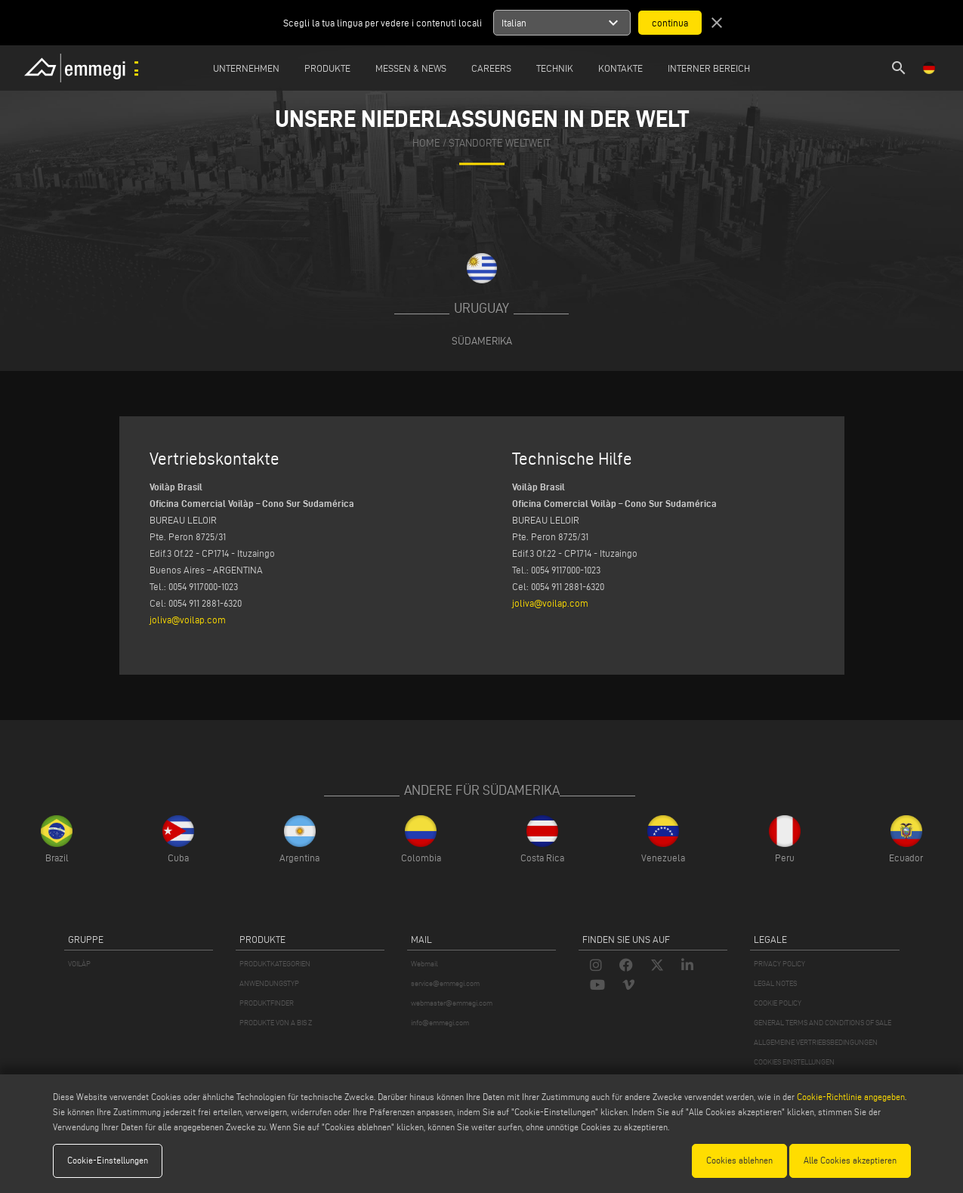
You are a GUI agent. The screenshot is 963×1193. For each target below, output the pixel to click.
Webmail (424, 964)
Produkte (327, 68)
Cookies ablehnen (739, 1160)
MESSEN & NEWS (410, 68)
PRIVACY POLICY (779, 964)
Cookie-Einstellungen (107, 1160)
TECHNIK (554, 68)
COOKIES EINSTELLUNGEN (794, 1062)
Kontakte (620, 68)
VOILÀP (79, 964)
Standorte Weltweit (500, 144)
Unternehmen (246, 68)
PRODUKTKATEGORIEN (274, 964)
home (426, 144)
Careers (491, 68)
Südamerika (482, 341)
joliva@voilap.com (188, 619)
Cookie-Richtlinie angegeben (851, 1097)
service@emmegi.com (445, 983)
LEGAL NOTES (775, 983)
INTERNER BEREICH (709, 68)
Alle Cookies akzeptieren (850, 1160)
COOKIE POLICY (777, 1003)
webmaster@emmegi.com (451, 1003)
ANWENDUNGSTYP (269, 983)
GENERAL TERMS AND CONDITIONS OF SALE (822, 1022)
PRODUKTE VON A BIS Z (275, 1022)
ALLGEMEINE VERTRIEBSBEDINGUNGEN (816, 1042)
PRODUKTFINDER (266, 1003)
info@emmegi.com (440, 1022)
